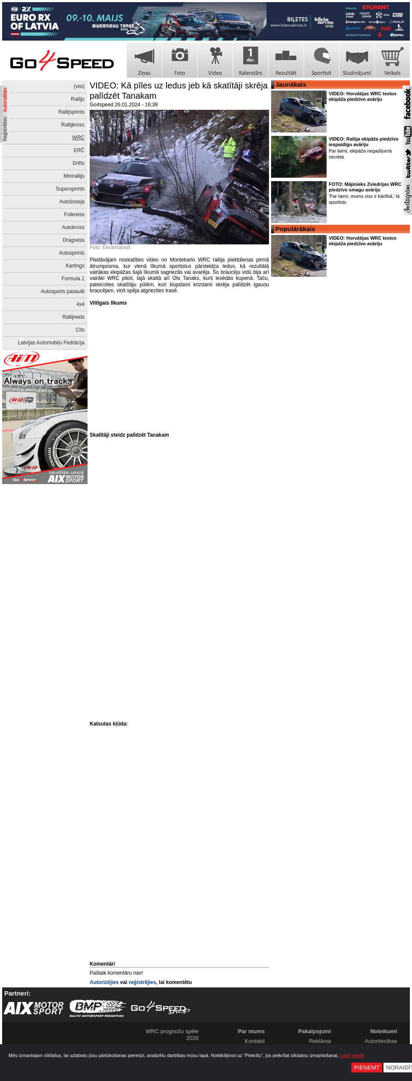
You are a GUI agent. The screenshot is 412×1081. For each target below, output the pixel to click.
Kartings (75, 266)
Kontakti (255, 1041)
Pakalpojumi (314, 1031)
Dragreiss (74, 240)
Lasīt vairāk (352, 1055)
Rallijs (78, 99)
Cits (80, 330)
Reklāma (320, 1041)
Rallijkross (73, 125)
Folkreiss (74, 214)
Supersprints (70, 189)
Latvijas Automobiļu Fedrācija (51, 343)
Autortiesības (381, 1041)
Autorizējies (104, 982)
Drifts (79, 163)
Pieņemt (367, 1067)
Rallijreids (73, 317)
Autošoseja (72, 202)
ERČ (79, 150)
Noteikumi (383, 1031)
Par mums (251, 1031)
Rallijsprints (71, 112)
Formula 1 (73, 279)
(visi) (79, 86)
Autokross (73, 227)
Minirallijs (74, 176)
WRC (78, 138)
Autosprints (72, 253)
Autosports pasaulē (63, 291)
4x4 (80, 304)
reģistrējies (142, 982)
